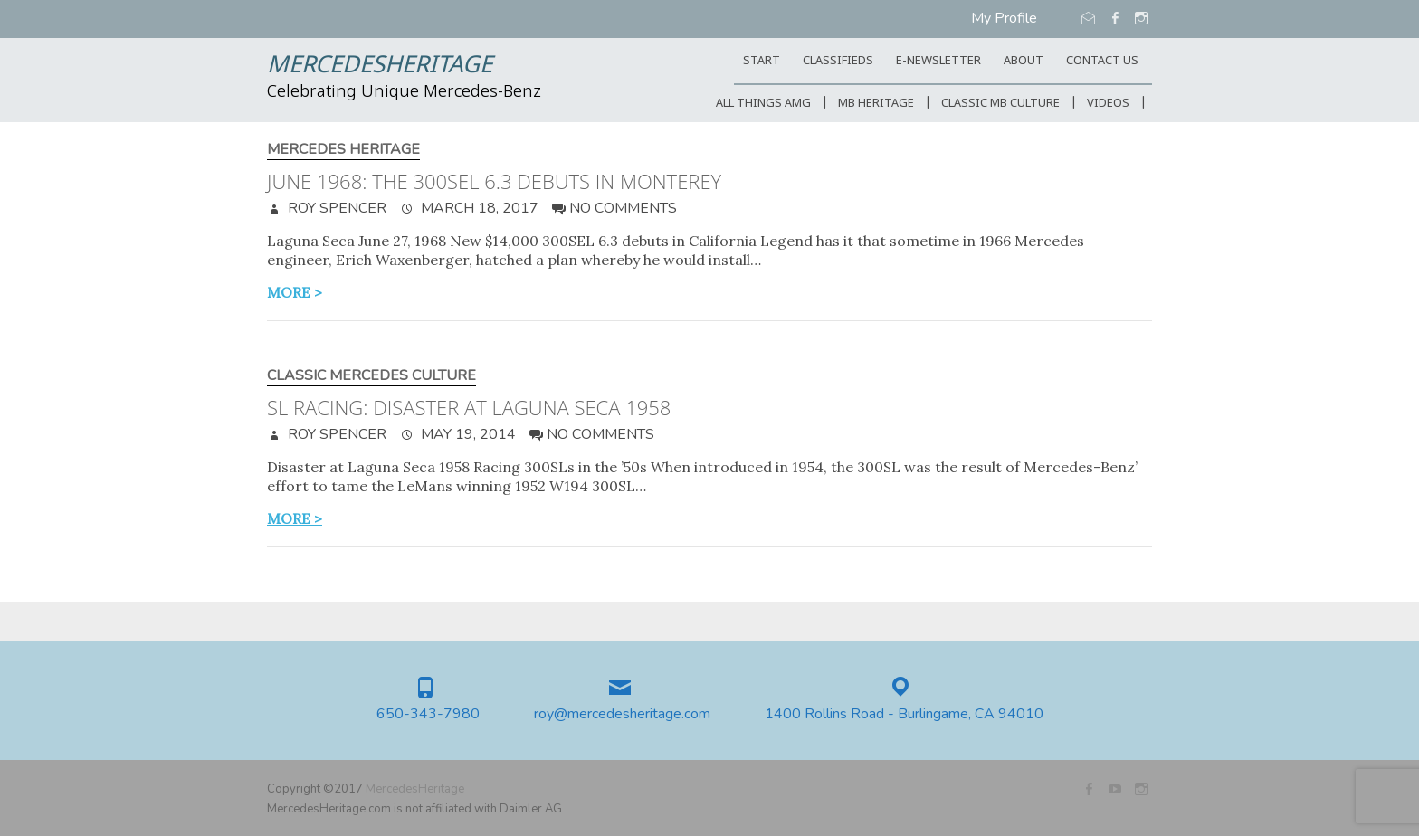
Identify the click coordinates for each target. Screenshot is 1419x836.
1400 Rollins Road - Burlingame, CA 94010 (904, 714)
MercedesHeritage (379, 66)
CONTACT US (1102, 61)
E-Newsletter (938, 61)
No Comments (623, 208)
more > (294, 292)
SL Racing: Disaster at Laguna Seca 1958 (469, 407)
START (761, 61)
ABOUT (1023, 61)
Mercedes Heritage (343, 149)
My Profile (1004, 18)
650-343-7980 (428, 714)
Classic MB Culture (1000, 103)
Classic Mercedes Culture (371, 375)
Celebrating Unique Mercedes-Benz (404, 92)
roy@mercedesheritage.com (622, 714)
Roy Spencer (335, 208)
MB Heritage (876, 103)
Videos (1108, 103)
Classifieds (838, 61)
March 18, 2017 (477, 208)
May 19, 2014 (466, 434)
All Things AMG (763, 103)
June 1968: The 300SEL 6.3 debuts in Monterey (494, 181)
